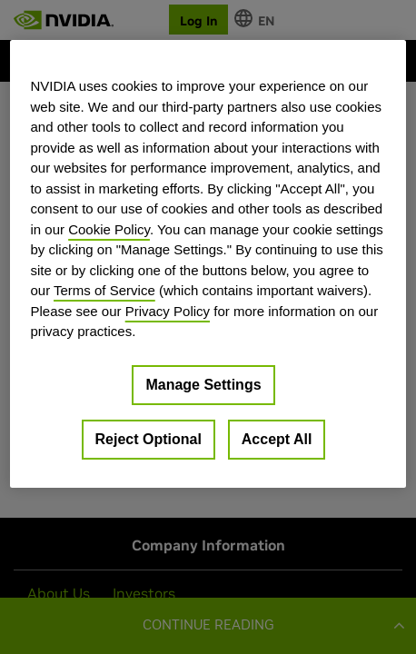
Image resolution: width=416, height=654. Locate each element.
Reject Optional (148, 438)
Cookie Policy (109, 228)
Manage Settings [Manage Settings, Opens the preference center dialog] (203, 383)
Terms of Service (104, 290)
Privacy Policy (167, 310)
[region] (207, 263)
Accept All (277, 438)
